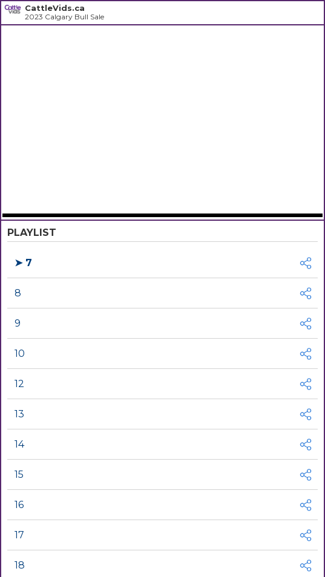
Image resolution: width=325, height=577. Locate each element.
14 (19, 444)
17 (19, 535)
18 (20, 565)
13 (19, 414)
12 (19, 384)
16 (19, 504)
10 (20, 353)
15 (19, 474)
